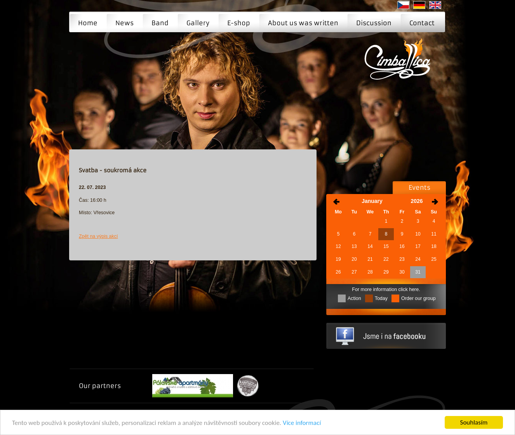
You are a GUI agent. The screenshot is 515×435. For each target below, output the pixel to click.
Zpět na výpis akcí (98, 236)
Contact (422, 23)
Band (160, 23)
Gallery (197, 23)
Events (419, 187)
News (124, 23)
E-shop (238, 23)
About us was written (303, 23)
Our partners (100, 386)
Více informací (302, 423)
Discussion (373, 23)
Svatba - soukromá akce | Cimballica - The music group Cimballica (400, 64)
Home (87, 23)
